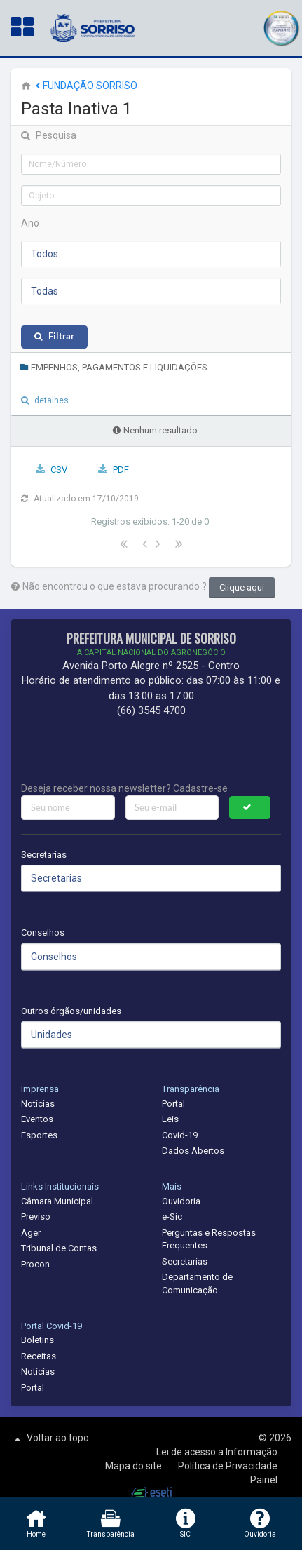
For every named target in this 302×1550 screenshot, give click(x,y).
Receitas (38, 1356)
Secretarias (44, 854)
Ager (31, 1232)
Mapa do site (134, 1465)
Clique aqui (241, 587)
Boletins (37, 1340)
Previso (35, 1216)
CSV (58, 469)
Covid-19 (180, 1135)
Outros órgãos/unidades (71, 1011)
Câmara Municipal (57, 1201)
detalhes (51, 400)
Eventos (37, 1119)
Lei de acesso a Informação (216, 1451)
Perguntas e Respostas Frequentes (209, 1239)
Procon (35, 1264)
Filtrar (61, 336)
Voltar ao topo (50, 1439)
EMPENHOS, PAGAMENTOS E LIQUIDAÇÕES (113, 367)
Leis (170, 1119)
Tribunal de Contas (59, 1248)
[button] (281, 26)
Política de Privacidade (227, 1465)
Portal (173, 1103)
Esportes (39, 1135)
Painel (263, 1479)
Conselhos (42, 932)
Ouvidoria (181, 1201)
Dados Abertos (193, 1150)
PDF (121, 469)
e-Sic (172, 1216)
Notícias (38, 1103)
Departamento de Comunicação (197, 1283)
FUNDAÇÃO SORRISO (85, 85)
